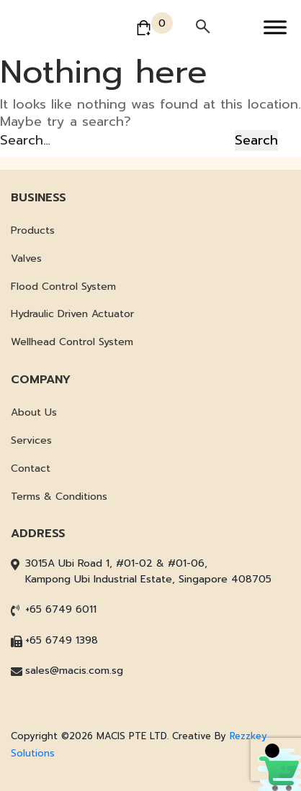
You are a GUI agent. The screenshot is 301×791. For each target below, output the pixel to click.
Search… (25, 140)
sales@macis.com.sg (74, 670)
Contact (30, 468)
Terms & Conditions (59, 496)
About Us (34, 412)
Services (31, 440)
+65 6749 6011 (60, 609)
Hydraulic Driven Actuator (72, 313)
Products (33, 230)
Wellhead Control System (72, 341)
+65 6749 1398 (61, 640)
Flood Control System (63, 286)
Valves (26, 258)
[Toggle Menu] (275, 27)
